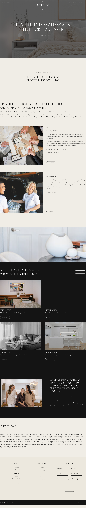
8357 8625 (16, 476)
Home (3, 3)
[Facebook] (41, 43)
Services (72, 3)
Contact (81, 3)
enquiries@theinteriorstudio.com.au (16, 481)
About (9, 3)
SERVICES (43, 476)
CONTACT (43, 481)
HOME (43, 469)
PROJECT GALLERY (43, 478)
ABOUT (43, 473)
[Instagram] (44, 43)
